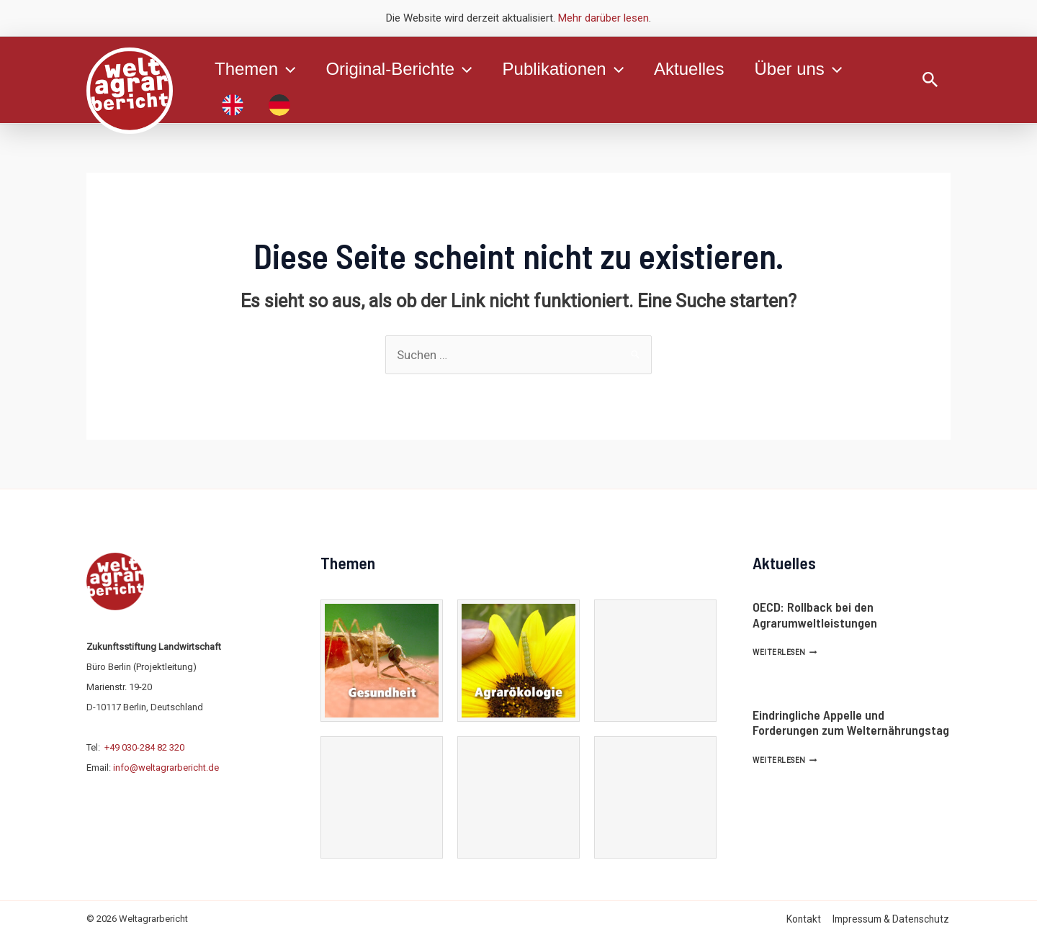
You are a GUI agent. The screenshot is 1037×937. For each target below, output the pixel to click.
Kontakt (806, 919)
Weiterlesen (785, 652)
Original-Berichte (405, 69)
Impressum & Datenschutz (892, 919)
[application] (288, 69)
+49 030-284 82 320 (144, 747)
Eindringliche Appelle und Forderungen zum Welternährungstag (851, 722)
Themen (257, 69)
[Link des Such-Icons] (930, 80)
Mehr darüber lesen (603, 18)
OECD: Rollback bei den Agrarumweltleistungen (815, 614)
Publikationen (574, 69)
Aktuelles (704, 68)
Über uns (817, 69)
